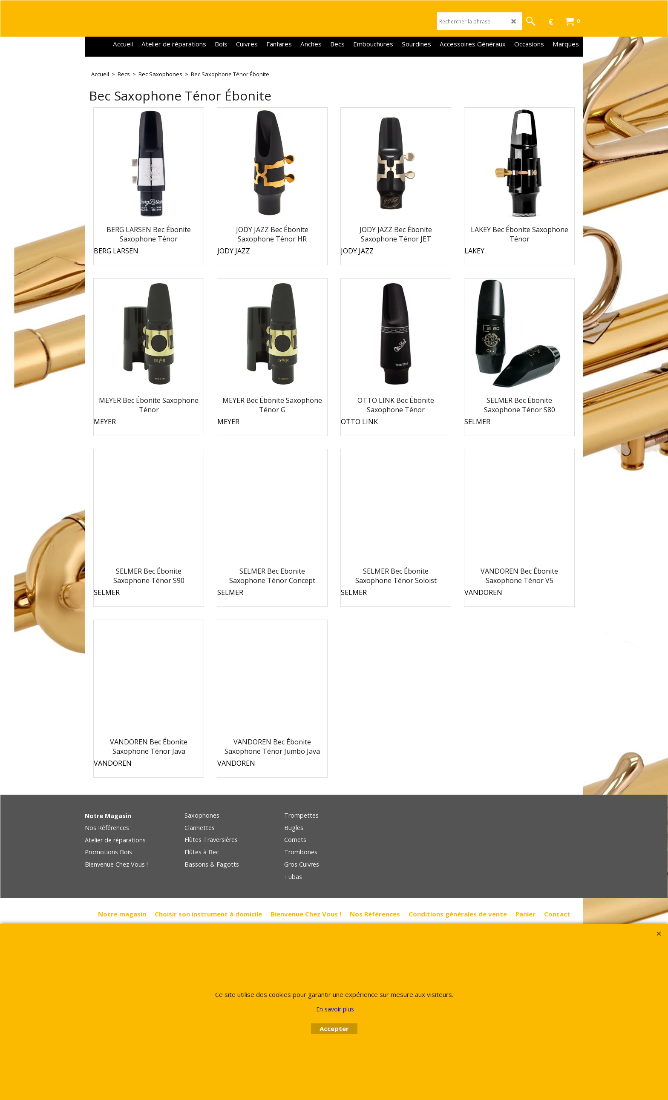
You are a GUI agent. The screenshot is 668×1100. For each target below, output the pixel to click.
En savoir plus (335, 1009)
